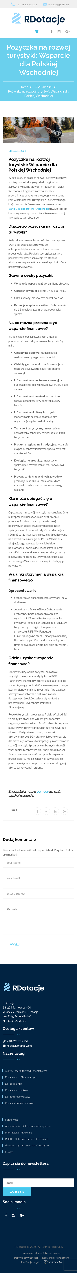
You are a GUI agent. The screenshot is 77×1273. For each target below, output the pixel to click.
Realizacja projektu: (41, 1262)
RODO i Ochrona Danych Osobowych (26, 1138)
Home (23, 87)
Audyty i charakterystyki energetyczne (26, 1070)
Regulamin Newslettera (55, 1257)
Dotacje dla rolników (16, 1090)
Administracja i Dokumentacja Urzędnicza (28, 1126)
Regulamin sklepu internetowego (41, 1253)
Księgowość (11, 1119)
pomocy (43, 791)
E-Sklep (9, 1151)
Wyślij (15, 944)
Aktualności (43, 87)
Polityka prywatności (26, 1257)
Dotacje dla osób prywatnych (21, 1077)
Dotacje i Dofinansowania (19, 1103)
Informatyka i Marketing (18, 1132)
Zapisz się (17, 1191)
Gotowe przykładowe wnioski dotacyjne (27, 1145)
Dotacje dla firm (13, 1083)
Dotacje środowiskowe (17, 1096)
